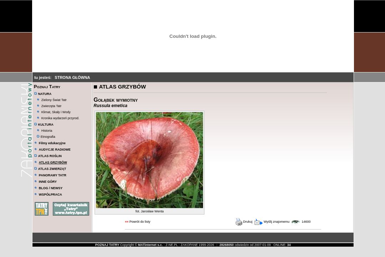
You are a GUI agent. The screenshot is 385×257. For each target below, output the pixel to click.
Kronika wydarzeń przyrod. (60, 118)
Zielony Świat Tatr (54, 100)
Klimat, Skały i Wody (56, 112)
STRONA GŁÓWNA (72, 77)
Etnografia (45, 136)
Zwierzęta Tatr (51, 106)
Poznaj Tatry (47, 86)
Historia (46, 130)
